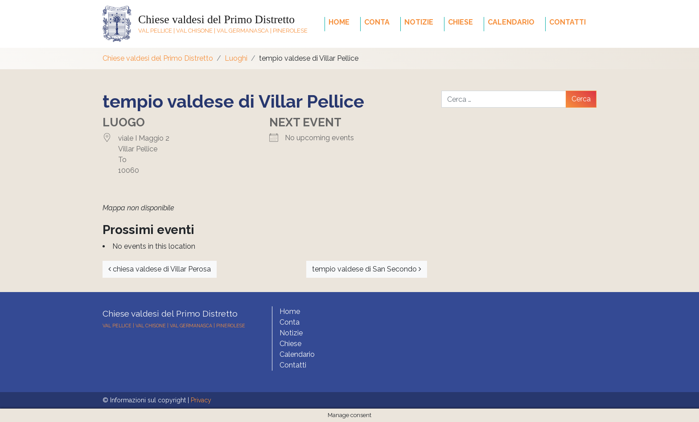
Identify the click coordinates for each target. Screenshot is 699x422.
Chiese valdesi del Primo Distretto (216, 19)
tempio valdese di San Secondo (366, 269)
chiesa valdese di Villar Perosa (159, 269)
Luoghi (236, 58)
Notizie (418, 22)
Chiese (460, 22)
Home (339, 22)
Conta (377, 22)
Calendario (511, 22)
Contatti (567, 22)
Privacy (201, 400)
